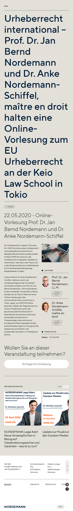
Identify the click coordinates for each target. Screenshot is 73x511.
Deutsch (7, 484)
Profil (56, 295)
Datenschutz (50, 484)
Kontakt (57, 292)
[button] (64, 386)
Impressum (34, 484)
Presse (64, 484)
